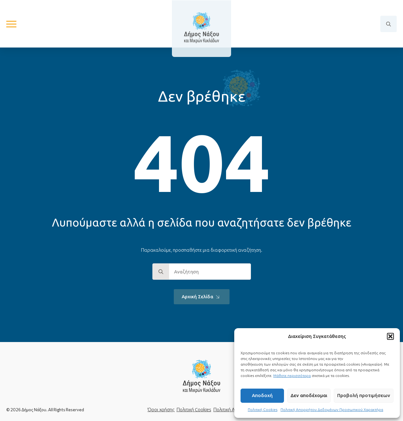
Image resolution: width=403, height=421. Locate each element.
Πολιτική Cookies (262, 409)
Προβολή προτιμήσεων (363, 395)
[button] (390, 336)
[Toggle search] (388, 24)
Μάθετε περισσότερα (292, 375)
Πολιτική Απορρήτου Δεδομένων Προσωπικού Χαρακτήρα (332, 409)
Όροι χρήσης (161, 409)
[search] (161, 272)
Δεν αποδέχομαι (309, 395)
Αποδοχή (262, 395)
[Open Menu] (11, 24)
